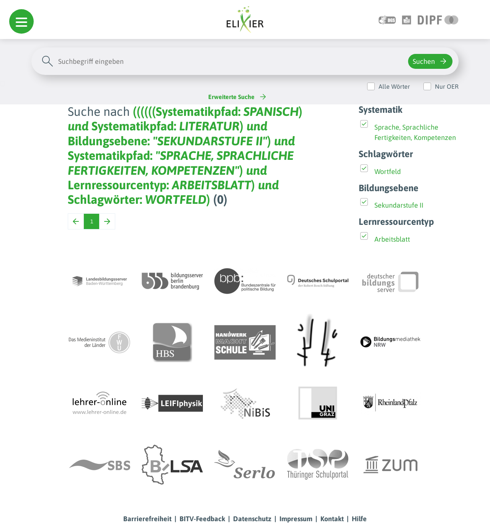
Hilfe (359, 519)
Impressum (295, 519)
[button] (21, 21)
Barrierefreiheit (147, 519)
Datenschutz (252, 519)
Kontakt (332, 519)
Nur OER (447, 86)
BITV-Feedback (202, 519)
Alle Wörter (394, 86)
